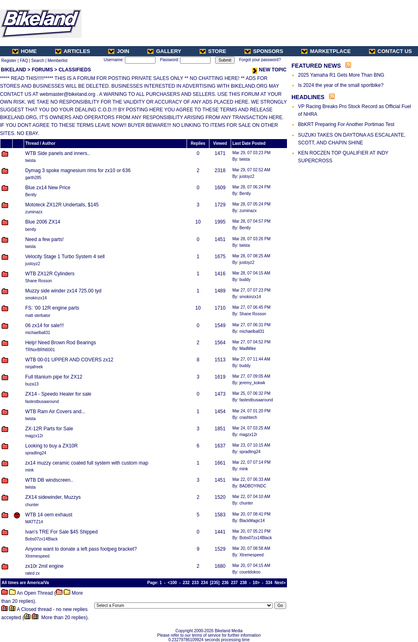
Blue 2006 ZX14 (42, 222)
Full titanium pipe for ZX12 (53, 377)
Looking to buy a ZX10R (51, 446)
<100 (172, 582)
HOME (24, 51)
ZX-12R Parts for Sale (49, 429)
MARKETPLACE (326, 51)
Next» (280, 582)
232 (186, 582)
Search (37, 60)
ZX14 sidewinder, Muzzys (53, 497)
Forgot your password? (260, 60)
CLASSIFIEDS (74, 70)
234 (204, 582)
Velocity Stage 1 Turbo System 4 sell (65, 256)
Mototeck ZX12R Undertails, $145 (62, 205)
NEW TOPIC (269, 70)
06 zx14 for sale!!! (44, 325)
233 (195, 582)
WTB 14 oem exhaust (48, 515)
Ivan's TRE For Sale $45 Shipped (61, 532)
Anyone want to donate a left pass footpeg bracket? (81, 549)
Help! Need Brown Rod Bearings (60, 342)
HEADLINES (308, 97)
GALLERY (164, 51)
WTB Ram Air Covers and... (55, 411)
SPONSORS (264, 51)
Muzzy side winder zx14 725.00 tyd (63, 291)
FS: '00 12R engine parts (52, 308)
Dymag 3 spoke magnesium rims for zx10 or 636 (78, 170)
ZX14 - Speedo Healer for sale (58, 394)
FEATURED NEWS (316, 65)
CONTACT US (390, 51)
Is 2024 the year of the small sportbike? (340, 85)
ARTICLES (72, 51)
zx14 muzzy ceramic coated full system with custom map (86, 463)
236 (225, 582)
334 (269, 582)
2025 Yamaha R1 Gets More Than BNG (341, 75)
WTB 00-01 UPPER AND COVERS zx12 (69, 360)
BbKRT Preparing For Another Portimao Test (346, 124)
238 (243, 582)
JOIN (118, 51)
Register (8, 60)
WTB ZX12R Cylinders (50, 274)
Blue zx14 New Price (48, 187)
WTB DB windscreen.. (49, 480)
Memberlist (57, 60)
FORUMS (42, 70)
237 (234, 582)
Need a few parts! (44, 239)
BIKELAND (13, 70)
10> (256, 582)
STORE (213, 51)
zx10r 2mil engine (44, 566)
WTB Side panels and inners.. (57, 153)
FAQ (24, 60)
